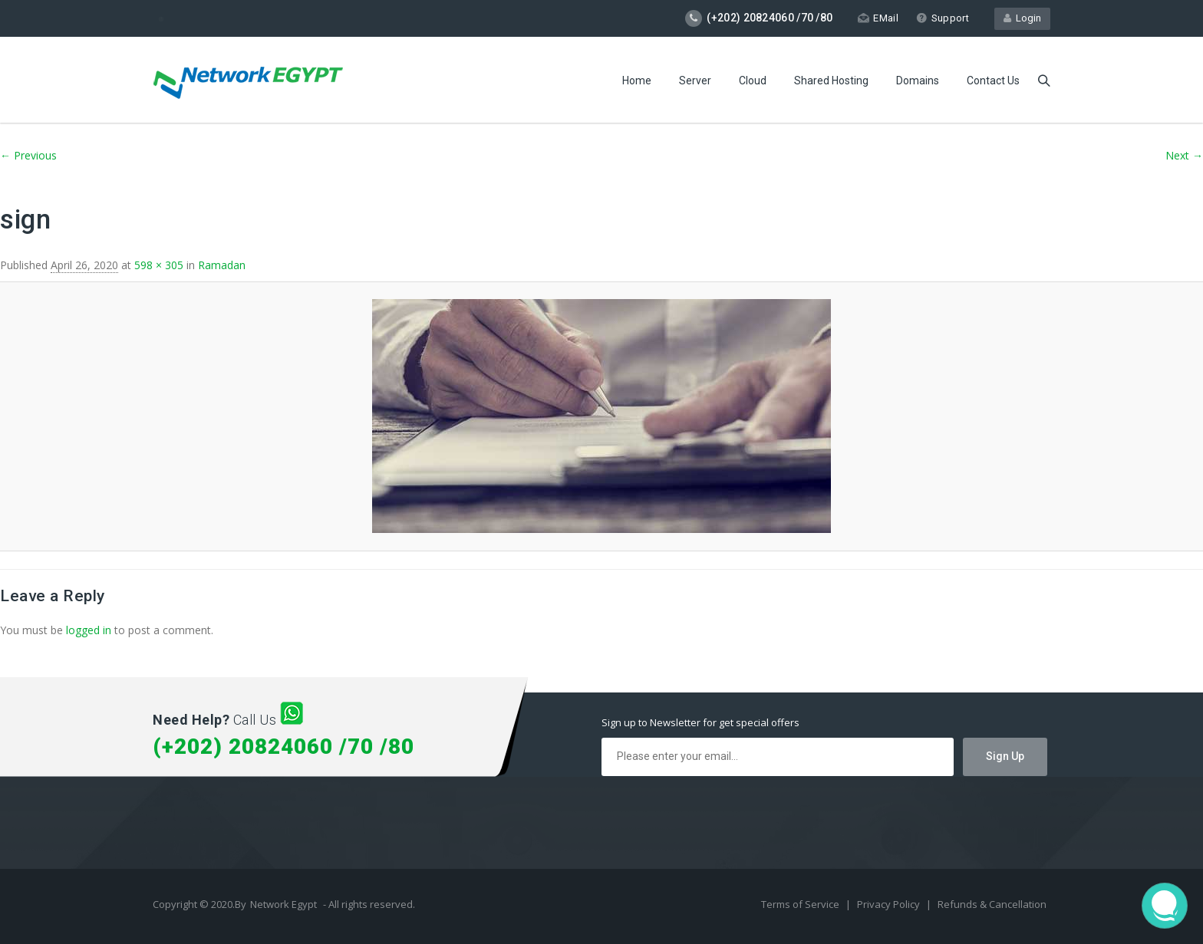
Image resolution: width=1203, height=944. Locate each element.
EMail (878, 18)
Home (636, 80)
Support (942, 18)
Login (1022, 18)
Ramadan (222, 265)
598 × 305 (158, 265)
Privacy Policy (889, 904)
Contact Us (993, 80)
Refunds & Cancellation (992, 904)
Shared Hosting (831, 80)
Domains (917, 80)
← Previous (28, 155)
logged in (88, 630)
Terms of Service (801, 904)
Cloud (752, 80)
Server (695, 80)
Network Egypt (283, 904)
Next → (1184, 155)
